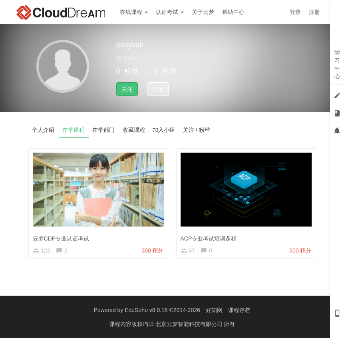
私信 (157, 89)
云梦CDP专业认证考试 (61, 238)
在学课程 (74, 130)
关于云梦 (203, 12)
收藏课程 (134, 130)
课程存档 (239, 310)
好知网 (214, 310)
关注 (127, 89)
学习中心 (337, 64)
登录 (295, 12)
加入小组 (165, 130)
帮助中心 (233, 12)
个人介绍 (43, 130)
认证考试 (170, 12)
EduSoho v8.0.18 (146, 310)
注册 (314, 12)
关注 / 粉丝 (197, 130)
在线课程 (134, 12)
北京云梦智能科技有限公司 (189, 324)
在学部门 (104, 130)
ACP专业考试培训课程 (209, 238)
